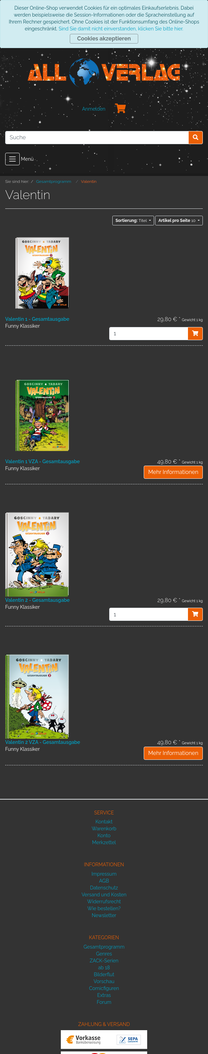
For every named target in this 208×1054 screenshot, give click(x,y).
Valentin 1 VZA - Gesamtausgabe (42, 461)
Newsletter (104, 915)
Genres (104, 954)
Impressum (104, 874)
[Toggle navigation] (12, 159)
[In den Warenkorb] (195, 333)
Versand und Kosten (104, 894)
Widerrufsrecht (104, 901)
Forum (104, 1002)
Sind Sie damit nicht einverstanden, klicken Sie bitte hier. (121, 28)
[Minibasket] (120, 109)
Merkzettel (104, 842)
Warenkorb (104, 828)
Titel (131, 220)
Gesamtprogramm (104, 947)
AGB (104, 881)
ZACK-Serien (103, 960)
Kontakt (103, 821)
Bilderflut (104, 974)
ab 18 (104, 967)
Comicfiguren (104, 988)
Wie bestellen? (104, 908)
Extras (104, 995)
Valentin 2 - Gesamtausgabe (37, 600)
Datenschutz (104, 887)
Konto (104, 835)
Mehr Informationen (173, 472)
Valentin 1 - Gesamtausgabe (37, 319)
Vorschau (104, 981)
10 (177, 220)
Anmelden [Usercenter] (93, 109)
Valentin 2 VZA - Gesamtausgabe (42, 742)
